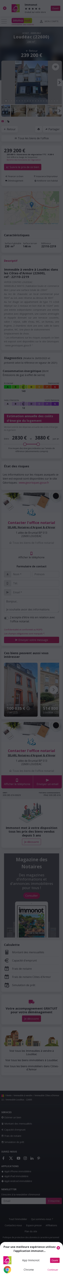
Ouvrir (55, 1260)
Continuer (53, 1269)
